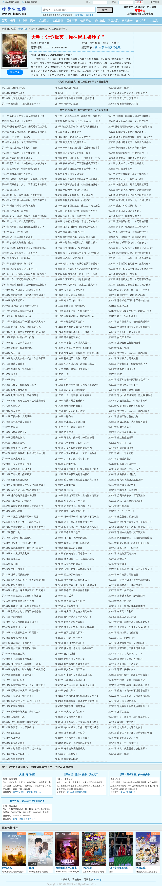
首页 (4, 20)
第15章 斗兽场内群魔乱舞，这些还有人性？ (130, 137)
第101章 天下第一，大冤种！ (70, 290)
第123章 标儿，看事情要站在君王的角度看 (23, 332)
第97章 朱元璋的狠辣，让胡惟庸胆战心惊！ (24, 284)
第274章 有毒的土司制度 (120, 611)
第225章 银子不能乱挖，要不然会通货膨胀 (77, 527)
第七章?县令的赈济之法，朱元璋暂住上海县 (24, 126)
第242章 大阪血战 (11, 559)
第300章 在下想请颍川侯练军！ (18, 659)
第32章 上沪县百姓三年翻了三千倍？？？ (76, 169)
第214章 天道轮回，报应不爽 (17, 474)
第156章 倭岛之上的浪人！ (122, 369)
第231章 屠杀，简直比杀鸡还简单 (125, 501)
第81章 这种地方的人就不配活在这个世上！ (130, 253)
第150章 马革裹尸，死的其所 (123, 358)
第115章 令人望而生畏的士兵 (16, 316)
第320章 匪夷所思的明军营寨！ (18, 696)
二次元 (154, 20)
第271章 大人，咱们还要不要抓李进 (126, 606)
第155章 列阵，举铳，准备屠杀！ (72, 369)
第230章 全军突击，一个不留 (70, 501)
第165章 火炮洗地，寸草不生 (123, 385)
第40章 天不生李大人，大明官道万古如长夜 (24, 184)
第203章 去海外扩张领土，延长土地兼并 (75, 453)
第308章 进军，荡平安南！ (122, 669)
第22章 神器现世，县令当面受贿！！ (21, 153)
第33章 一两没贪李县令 (120, 169)
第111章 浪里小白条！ (119, 306)
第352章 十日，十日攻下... (68, 93)
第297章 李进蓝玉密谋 (13, 653)
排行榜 (23, 20)
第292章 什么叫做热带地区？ (70, 643)
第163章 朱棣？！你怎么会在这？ (19, 385)
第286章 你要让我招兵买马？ (70, 632)
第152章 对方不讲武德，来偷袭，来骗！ (75, 364)
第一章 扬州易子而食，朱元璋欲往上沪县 (23, 116)
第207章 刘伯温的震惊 (119, 458)
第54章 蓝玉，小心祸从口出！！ (125, 205)
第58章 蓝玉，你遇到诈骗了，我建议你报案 (24, 216)
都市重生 (99, 20)
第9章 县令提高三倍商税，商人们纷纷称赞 (130, 126)
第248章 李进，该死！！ (14, 569)
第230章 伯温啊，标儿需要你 (17, 537)
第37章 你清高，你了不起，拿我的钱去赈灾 (24, 179)
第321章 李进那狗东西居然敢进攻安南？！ (77, 696)
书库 (13, 20)
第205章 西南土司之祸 (13, 458)
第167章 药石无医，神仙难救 (70, 390)
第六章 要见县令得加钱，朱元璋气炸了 (128, 121)
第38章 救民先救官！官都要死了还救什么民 (77, 179)
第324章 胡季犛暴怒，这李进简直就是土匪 (77, 701)
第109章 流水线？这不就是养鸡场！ (20, 306)
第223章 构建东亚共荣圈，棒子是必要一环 (130, 522)
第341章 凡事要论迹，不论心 (70, 732)
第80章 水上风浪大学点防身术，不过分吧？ (77, 253)
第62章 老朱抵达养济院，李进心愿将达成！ (77, 221)
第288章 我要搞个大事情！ (15, 638)
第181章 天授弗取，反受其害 (17, 416)
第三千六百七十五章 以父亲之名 (27, 792)
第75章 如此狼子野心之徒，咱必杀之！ (128, 242)
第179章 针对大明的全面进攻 (70, 411)
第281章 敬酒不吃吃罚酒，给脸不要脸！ (129, 622)
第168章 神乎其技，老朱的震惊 (124, 390)
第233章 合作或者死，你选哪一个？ (73, 506)
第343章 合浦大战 (11, 738)
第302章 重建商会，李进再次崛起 (125, 659)
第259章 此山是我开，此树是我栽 (125, 585)
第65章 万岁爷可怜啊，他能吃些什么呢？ (76, 226)
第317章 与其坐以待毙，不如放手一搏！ (129, 685)
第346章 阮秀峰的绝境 (66, 103)
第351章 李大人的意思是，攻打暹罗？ (127, 93)
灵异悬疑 (113, 20)
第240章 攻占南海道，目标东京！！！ (74, 553)
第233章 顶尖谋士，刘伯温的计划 (19, 543)
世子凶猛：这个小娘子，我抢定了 (81, 774)
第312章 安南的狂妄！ (13, 680)
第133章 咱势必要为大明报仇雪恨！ (73, 348)
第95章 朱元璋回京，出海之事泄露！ (74, 279)
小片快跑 (87, 868)
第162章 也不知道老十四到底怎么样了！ (129, 379)
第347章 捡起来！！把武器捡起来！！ (21, 103)
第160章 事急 (8, 379)
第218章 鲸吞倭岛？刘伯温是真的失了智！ (77, 479)
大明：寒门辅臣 (27, 774)
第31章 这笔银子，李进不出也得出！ (21, 169)
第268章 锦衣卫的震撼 (119, 601)
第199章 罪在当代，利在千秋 (17, 448)
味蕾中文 (18, 10)
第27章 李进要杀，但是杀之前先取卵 (127, 158)
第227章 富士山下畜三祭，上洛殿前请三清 (77, 495)
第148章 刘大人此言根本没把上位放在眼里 (23, 358)
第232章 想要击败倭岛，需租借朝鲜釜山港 (130, 537)
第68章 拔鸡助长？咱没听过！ (70, 232)
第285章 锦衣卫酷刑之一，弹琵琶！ (20, 632)
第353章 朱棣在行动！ (13, 93)
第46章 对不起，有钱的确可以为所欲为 (22, 195)
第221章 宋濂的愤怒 (65, 485)
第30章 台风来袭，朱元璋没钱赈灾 (126, 163)
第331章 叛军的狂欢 (118, 711)
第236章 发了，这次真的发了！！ (72, 511)
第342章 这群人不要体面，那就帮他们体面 (130, 732)
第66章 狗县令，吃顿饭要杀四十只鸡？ (128, 226)
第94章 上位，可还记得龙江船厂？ (19, 279)
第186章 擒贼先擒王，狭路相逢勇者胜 (127, 422)
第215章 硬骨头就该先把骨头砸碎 (72, 474)
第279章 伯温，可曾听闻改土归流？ (20, 622)
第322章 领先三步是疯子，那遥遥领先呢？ (130, 696)
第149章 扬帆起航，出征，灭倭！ (72, 358)
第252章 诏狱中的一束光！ (68, 574)
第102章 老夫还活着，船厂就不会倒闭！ (129, 290)
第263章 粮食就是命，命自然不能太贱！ (22, 595)
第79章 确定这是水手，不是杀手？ (19, 253)
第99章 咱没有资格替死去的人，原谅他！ (129, 284)
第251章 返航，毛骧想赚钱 (15, 574)
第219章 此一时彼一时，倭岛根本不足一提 (77, 516)
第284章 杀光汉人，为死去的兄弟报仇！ (129, 627)
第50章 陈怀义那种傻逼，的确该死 (73, 200)
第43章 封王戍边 (10, 190)
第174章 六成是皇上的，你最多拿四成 (127, 400)
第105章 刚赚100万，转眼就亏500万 (126, 295)
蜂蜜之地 (7, 868)
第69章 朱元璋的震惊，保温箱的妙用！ (128, 232)
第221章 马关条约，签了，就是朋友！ (21, 522)
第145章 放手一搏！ (12, 353)
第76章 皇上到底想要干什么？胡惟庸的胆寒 (24, 248)
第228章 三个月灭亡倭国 (67, 532)
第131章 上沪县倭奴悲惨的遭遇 (124, 342)
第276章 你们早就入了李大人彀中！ (73, 617)
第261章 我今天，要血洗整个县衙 (72, 590)
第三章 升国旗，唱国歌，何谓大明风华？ (129, 116)
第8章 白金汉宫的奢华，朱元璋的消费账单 (77, 126)
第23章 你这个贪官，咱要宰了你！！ (74, 153)
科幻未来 (127, 20)
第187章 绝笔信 (10, 427)
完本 (32, 20)
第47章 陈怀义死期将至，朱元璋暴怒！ (75, 195)
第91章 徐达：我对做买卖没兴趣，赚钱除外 (24, 274)
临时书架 (79, 15)
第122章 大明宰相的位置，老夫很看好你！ (130, 327)
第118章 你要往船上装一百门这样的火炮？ (23, 321)
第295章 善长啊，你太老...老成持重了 (74, 648)
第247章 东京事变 (117, 564)
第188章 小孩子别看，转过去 (70, 427)
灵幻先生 (140, 868)
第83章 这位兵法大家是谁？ (69, 258)
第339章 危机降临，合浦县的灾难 (125, 727)
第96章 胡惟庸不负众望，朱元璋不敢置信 (129, 279)
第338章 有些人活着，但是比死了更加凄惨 (77, 727)
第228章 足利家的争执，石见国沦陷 (126, 495)
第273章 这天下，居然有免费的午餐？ (74, 611)
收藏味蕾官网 (31, 2)
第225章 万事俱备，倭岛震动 (123, 490)
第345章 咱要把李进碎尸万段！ (124, 103)
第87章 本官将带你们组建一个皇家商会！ (129, 263)
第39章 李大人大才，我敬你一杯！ (126, 179)
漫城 (31, 868)
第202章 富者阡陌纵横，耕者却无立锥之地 (23, 453)
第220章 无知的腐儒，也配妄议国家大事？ (23, 485)
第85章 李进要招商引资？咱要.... (18, 263)
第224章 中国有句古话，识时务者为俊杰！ (23, 527)
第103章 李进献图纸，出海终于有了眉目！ (23, 295)
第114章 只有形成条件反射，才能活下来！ (130, 311)
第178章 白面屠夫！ (12, 411)
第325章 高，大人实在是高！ (123, 701)
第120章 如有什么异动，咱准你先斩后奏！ (130, 321)
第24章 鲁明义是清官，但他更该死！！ (128, 153)
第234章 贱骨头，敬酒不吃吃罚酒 (72, 543)
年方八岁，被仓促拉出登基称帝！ (27, 801)
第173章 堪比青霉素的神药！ (70, 400)
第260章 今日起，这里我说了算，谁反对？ (23, 590)
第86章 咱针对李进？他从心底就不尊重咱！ (77, 263)
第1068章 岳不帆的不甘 (77, 792)
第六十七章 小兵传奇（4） (24, 819)
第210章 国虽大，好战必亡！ (123, 464)
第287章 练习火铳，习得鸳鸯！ (124, 632)
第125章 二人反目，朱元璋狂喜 (124, 332)
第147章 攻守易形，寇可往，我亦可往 (127, 353)
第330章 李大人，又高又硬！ (70, 711)
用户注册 (155, 2)
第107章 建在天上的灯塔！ (68, 300)
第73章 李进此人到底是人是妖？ (18, 242)
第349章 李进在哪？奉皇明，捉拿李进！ (75, 98)
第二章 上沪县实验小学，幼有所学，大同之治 (78, 116)
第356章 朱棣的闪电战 (108, 47)
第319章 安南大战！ (65, 690)
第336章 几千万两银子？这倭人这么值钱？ (77, 722)
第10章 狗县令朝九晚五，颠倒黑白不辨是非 (24, 132)
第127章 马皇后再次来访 (67, 337)
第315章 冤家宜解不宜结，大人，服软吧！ (23, 685)
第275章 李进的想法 (12, 617)
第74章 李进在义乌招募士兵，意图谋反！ (76, 242)
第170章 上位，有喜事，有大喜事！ (73, 395)
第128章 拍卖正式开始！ (120, 337)
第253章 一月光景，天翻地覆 (123, 574)
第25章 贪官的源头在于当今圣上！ (19, 158)
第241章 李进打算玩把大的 (122, 553)
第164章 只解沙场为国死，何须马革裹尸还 (77, 385)
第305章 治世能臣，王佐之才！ (124, 664)
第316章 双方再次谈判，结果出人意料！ (75, 685)
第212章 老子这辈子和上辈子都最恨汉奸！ (77, 469)
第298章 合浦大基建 (65, 653)
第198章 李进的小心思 (119, 443)
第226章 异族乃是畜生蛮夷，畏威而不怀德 (130, 527)
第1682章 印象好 (127, 792)
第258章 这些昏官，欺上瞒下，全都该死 (75, 585)
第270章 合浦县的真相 (66, 606)
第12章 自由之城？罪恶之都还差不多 (127, 132)
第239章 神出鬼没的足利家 (15, 553)
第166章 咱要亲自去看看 (14, 390)
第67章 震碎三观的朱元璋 (15, 232)
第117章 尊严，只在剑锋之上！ (124, 316)
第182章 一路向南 (64, 416)
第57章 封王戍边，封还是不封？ (125, 211)
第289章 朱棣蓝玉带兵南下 (68, 638)
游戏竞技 (44, 20)
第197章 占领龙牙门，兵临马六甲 (72, 443)
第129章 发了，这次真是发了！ (18, 342)
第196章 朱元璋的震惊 (13, 443)
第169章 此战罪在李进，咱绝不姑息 (20, 395)
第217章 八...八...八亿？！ (121, 511)
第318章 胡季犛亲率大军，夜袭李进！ (21, 690)
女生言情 (58, 20)
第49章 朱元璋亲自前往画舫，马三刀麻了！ (24, 200)
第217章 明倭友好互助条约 (15, 479)
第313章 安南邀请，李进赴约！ (71, 680)
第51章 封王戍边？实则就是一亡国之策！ (129, 200)
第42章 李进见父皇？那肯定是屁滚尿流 (128, 184)
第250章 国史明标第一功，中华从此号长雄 (130, 569)
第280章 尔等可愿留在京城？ (70, 622)
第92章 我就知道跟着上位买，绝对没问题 (76, 274)
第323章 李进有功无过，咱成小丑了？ (21, 701)
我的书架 (90, 15)
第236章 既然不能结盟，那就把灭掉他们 (22, 548)
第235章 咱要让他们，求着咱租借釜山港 (129, 543)
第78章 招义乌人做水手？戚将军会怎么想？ (130, 248)
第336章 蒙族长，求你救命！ (123, 722)
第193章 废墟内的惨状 (13, 437)
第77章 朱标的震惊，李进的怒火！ (73, 248)
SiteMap (97, 879)
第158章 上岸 (62, 374)
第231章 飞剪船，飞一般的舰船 (71, 537)
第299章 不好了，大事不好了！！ (125, 653)
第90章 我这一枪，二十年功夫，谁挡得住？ (130, 269)
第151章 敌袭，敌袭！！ (14, 364)
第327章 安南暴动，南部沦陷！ (71, 706)
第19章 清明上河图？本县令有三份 (19, 147)
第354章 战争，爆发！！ (120, 88)
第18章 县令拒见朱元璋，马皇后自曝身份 (129, 142)
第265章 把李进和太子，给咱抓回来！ (127, 595)
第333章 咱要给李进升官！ (68, 717)
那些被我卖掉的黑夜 (66, 868)
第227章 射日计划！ (12, 532)
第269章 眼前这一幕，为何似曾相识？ (21, 606)
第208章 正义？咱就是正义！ (17, 464)
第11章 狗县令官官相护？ (68, 132)
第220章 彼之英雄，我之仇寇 (123, 516)
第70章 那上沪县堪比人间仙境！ (18, 237)
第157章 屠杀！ (10, 374)
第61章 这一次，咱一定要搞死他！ (19, 221)
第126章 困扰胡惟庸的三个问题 (18, 337)
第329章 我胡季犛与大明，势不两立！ (21, 711)
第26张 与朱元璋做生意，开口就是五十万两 (77, 158)
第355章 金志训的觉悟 (66, 88)
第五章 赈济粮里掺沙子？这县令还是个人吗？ (78, 121)
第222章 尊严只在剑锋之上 (122, 485)
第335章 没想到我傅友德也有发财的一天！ (23, 722)
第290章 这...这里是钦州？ (121, 638)
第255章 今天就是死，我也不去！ (72, 580)
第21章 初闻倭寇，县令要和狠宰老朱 (127, 147)
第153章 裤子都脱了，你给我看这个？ (127, 364)
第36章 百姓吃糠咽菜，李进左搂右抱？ (128, 174)
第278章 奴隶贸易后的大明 (122, 617)
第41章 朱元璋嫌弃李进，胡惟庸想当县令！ (77, 184)
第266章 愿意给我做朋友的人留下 (19, 601)
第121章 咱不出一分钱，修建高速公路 (21, 327)
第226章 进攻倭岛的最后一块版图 (19, 495)
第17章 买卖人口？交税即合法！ (71, 142)
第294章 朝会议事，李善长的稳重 (19, 648)
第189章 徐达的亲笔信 (119, 427)
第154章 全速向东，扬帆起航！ (18, 369)
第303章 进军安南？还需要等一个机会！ (22, 664)
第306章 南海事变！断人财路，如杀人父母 (23, 669)
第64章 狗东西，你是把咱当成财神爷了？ (23, 226)
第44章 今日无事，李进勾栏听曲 (71, 190)
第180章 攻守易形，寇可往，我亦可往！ (129, 411)
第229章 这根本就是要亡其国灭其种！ (127, 532)
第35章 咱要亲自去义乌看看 (69, 174)
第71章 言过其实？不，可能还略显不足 (75, 237)
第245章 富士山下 (11, 564)
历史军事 (71, 20)
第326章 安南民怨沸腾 (13, 706)
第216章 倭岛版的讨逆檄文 (122, 474)
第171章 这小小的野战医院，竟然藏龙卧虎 (130, 395)
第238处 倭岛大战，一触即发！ (124, 548)
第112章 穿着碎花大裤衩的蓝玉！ (19, 311)
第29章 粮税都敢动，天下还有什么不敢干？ (77, 163)
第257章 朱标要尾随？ (13, 585)
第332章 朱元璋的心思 (13, 717)
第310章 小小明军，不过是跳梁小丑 (73, 675)
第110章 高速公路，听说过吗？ (71, 306)
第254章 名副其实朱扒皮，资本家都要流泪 (23, 580)
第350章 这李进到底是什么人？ (18, 98)
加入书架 (15, 72)
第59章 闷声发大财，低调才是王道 (73, 216)
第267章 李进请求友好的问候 (70, 601)
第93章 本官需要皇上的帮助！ (123, 274)
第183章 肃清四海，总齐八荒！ (124, 416)
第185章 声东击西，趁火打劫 (70, 422)
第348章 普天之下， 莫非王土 (123, 98)
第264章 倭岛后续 (64, 595)
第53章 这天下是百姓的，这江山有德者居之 (77, 205)
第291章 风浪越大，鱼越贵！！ (18, 643)
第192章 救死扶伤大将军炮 (122, 432)
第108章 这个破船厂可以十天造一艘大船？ (130, 300)
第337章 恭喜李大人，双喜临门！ (19, 727)
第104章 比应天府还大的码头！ (71, 295)
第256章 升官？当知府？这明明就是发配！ (130, 580)
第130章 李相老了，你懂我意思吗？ (73, 342)
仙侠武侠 (85, 20)
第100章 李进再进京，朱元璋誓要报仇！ (22, 290)
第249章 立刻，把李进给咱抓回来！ (73, 569)
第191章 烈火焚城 (64, 432)
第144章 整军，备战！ (119, 348)
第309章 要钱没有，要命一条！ (18, 675)
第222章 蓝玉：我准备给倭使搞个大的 (74, 522)
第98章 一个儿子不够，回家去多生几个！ (76, 284)
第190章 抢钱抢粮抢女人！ (15, 432)
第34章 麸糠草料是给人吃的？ (17, 174)
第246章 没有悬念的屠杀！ (68, 564)
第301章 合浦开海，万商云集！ (71, 659)
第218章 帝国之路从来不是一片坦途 (20, 516)
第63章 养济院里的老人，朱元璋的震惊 (128, 221)
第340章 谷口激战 (11, 732)
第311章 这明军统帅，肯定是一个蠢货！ (128, 675)
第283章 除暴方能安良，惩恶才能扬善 (74, 627)
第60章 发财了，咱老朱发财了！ (125, 216)
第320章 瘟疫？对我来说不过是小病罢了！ (130, 690)
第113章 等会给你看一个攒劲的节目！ (74, 311)
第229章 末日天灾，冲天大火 (17, 501)
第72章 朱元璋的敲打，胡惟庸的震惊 (127, 237)
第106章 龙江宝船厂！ (13, 300)
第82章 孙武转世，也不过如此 (17, 258)
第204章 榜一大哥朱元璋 (120, 453)
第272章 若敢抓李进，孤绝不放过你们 (21, 611)
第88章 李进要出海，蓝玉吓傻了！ (19, 269)
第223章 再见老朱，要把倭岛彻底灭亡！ (22, 490)
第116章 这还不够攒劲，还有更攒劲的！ (75, 316)
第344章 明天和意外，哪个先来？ (72, 738)
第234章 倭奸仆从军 (118, 506)
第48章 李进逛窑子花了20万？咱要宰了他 (129, 195)
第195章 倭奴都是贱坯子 (120, 437)
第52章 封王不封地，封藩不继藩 (18, 205)
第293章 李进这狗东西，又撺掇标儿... (127, 643)
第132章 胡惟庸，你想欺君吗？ (18, 348)
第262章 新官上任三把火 (120, 590)
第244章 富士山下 (117, 559)
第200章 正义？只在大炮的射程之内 (73, 448)
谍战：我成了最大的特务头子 (135, 774)
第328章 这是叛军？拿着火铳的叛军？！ (129, 706)
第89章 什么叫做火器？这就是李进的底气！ (77, 269)
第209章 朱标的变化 (65, 464)
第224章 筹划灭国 (64, 490)
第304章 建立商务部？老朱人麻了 (72, 664)
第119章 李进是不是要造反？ (70, 321)
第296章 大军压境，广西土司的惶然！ (127, 648)
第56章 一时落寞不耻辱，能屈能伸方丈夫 (76, 211)
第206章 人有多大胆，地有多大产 (72, 458)
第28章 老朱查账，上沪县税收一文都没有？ (24, 163)
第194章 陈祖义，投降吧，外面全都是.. (75, 437)
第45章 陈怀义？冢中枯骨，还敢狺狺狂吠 (129, 190)
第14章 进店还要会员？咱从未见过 (73, 137)
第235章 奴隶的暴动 (12, 511)
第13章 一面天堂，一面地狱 (16, 137)
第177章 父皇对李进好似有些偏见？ (126, 406)
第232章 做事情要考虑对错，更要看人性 (22, 506)
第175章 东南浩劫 (11, 406)
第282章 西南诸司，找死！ (15, 627)
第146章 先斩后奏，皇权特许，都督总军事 (77, 353)
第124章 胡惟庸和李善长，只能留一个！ (75, 332)
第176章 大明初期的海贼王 (68, 406)
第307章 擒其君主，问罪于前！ (71, 669)
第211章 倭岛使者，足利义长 (16, 469)
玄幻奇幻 (141, 20)
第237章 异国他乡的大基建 (68, 548)
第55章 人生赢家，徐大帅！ (16, 211)
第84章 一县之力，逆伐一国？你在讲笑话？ (130, 258)
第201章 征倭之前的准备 (120, 448)
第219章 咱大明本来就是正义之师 (125, 479)
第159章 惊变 (115, 374)
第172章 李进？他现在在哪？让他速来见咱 (23, 400)
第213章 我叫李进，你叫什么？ (124, 469)
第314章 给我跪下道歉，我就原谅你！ (127, 680)
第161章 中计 (62, 379)
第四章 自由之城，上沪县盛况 (17, 121)
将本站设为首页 (12, 2)
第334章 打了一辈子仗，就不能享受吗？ (129, 717)
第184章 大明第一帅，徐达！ (17, 422)
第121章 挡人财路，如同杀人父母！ (73, 327)
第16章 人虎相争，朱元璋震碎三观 (19, 142)
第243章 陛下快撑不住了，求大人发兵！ (75, 559)
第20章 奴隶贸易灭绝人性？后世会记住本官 (77, 147)
